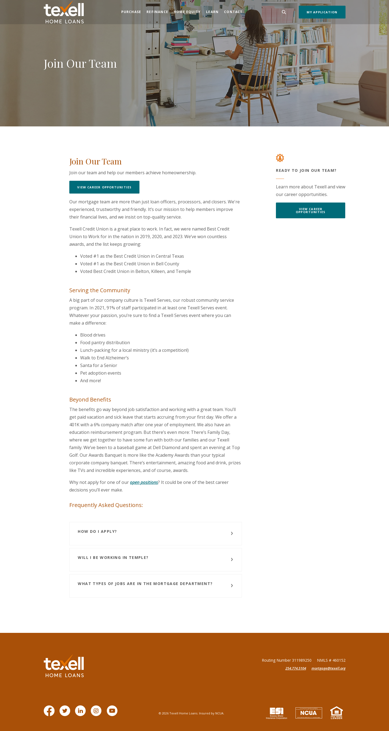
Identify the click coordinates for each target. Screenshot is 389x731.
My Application (322, 12)
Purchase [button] (131, 12)
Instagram (97, 713)
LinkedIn (81, 713)
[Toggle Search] (284, 12)
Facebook (50, 713)
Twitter (66, 713)
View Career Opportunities (104, 187)
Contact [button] (233, 12)
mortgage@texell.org (329, 668)
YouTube (113, 713)
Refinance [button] (157, 12)
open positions (144, 482)
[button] (155, 533)
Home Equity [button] (187, 12)
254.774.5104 (295, 668)
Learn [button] (212, 12)
